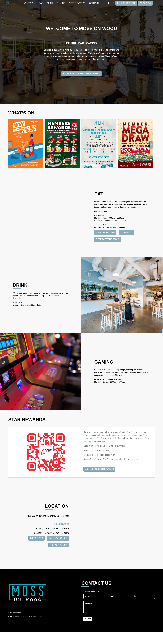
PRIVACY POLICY (58, 545)
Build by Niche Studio (35, 616)
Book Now (145, 3)
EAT (41, 3)
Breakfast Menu (105, 232)
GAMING (61, 3)
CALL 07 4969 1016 (126, 3)
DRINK (50, 3)
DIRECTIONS (36, 538)
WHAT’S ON (29, 3)
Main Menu (126, 232)
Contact (94, 3)
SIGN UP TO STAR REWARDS (99, 469)
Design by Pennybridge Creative (17, 616)
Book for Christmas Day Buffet (81, 73)
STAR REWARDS (77, 3)
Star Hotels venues (129, 435)
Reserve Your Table (107, 239)
